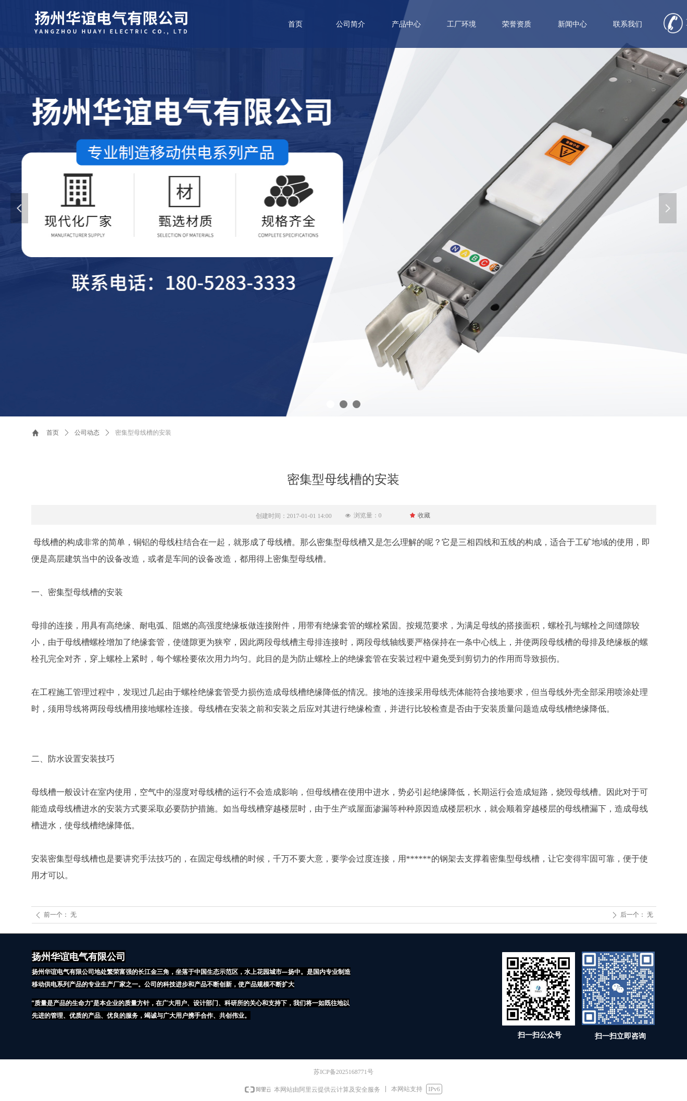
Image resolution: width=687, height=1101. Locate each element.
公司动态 (86, 432)
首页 (52, 432)
